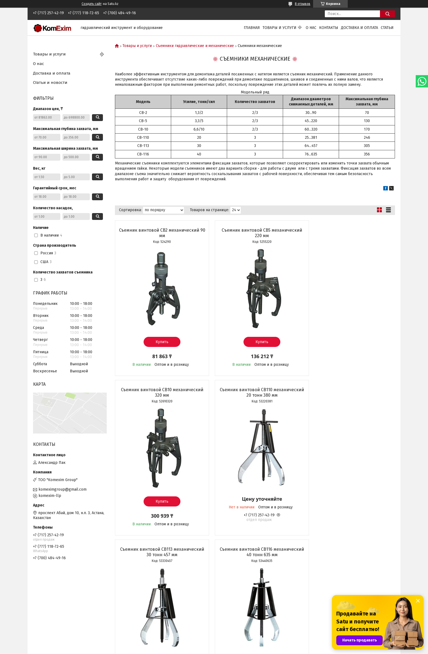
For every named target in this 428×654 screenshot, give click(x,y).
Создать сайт (92, 4)
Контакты (328, 27)
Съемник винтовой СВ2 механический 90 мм (160, 233)
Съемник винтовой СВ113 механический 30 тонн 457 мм (255, 392)
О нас (311, 27)
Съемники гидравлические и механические (195, 46)
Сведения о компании (237, 611)
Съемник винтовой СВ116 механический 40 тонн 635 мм (350, 392)
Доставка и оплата (359, 27)
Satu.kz (237, 644)
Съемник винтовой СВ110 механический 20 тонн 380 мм (159, 392)
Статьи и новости (50, 82)
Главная (252, 27)
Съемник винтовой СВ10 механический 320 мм (350, 233)
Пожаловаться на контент (232, 649)
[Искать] (387, 13)
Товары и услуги (279, 27)
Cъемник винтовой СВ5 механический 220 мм (255, 233)
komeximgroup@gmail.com (62, 489)
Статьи (387, 27)
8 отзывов (302, 4)
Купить (159, 342)
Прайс (131, 611)
